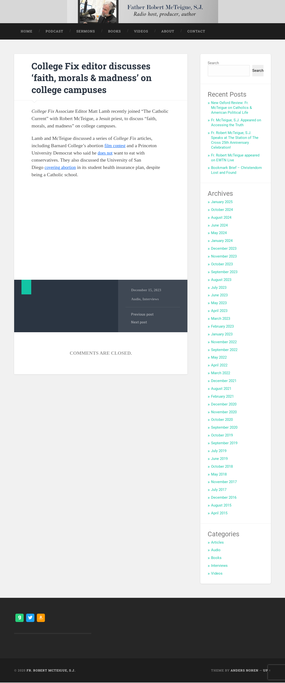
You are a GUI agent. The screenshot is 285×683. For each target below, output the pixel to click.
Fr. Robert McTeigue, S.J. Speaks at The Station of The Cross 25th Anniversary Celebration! (234, 140)
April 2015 (219, 513)
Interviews (151, 299)
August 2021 (221, 389)
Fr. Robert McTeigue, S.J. (51, 671)
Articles (217, 542)
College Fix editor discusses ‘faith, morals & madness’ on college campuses (97, 77)
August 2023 (221, 280)
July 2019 (218, 451)
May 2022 (219, 358)
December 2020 (223, 404)
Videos (141, 31)
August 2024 (221, 218)
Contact (196, 31)
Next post (139, 323)
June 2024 (219, 225)
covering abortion (62, 167)
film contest (115, 145)
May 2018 (219, 474)
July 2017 (218, 490)
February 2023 (222, 326)
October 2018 (222, 467)
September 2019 (224, 443)
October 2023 (222, 264)
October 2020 (222, 420)
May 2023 (219, 303)
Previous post (142, 315)
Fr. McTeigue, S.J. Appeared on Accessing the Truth (236, 123)
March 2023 (220, 319)
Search (213, 63)
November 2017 (224, 482)
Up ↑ (267, 671)
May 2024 (219, 233)
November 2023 (224, 257)
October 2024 (222, 210)
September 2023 (224, 272)
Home (26, 31)
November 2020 (224, 412)
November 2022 (224, 342)
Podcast (54, 31)
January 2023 (222, 334)
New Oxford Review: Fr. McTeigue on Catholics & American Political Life (231, 108)
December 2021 (223, 381)
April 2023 (219, 311)
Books (114, 31)
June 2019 (219, 459)
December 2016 (223, 498)
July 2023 (218, 288)
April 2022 (219, 365)
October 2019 (222, 436)
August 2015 (221, 506)
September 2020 (224, 428)
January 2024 (222, 241)
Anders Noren (244, 671)
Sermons (85, 31)
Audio (136, 299)
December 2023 (223, 249)
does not (106, 153)
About (167, 31)
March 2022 (220, 373)
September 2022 (224, 350)
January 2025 (222, 202)
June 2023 (219, 295)
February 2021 (222, 396)
